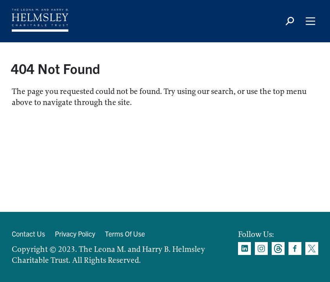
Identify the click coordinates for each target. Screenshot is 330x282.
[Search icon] (289, 21)
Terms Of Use (125, 233)
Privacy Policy (75, 233)
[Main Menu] (310, 21)
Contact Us (28, 233)
